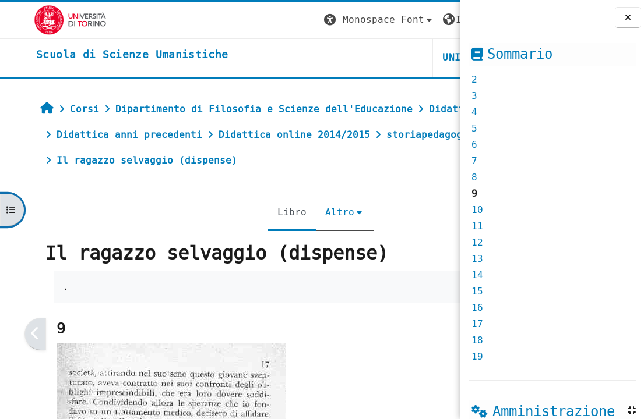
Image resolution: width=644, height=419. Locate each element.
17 (477, 324)
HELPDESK (389, 57)
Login (436, 19)
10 (477, 209)
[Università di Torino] (36, 19)
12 (477, 242)
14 (477, 275)
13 (477, 258)
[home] (98, 55)
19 (477, 356)
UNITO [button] (321, 57)
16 (477, 307)
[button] (242, 20)
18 (477, 340)
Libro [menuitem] (206, 212)
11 (477, 226)
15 (477, 291)
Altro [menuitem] (254, 212)
